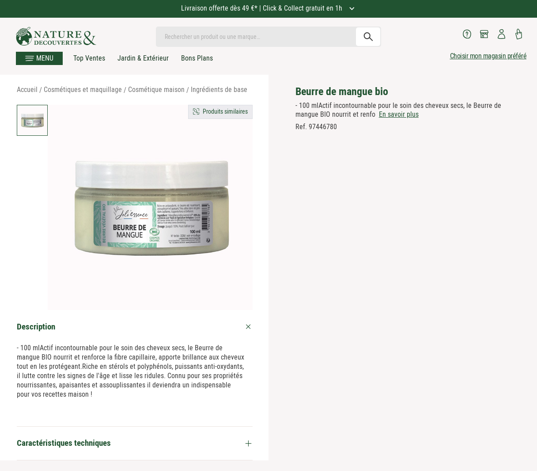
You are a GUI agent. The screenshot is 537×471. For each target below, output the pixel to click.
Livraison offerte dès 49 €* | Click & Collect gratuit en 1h (262, 8)
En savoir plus (399, 114)
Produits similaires (225, 111)
